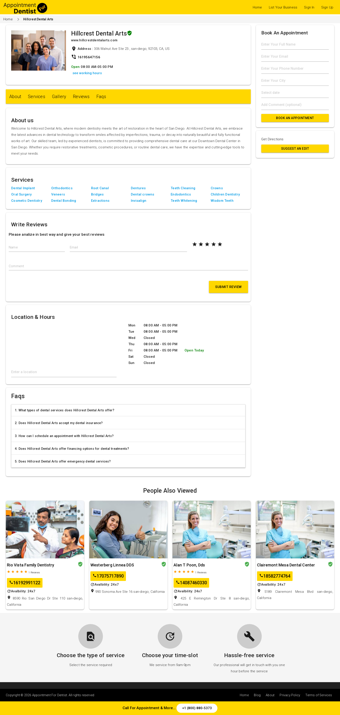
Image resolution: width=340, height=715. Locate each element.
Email (74, 247)
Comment (16, 266)
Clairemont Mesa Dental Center (286, 565)
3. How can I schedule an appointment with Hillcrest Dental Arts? (64, 436)
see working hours (87, 73)
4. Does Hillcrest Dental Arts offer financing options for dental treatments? (72, 448)
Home (257, 7)
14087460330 (191, 582)
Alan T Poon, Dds (189, 565)
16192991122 (24, 582)
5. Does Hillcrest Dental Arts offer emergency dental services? (63, 461)
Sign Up (327, 7)
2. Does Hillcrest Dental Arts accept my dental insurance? (59, 423)
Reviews (81, 96)
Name (13, 247)
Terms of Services (318, 695)
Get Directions (272, 139)
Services (36, 96)
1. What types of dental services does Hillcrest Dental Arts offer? (64, 410)
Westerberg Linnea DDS (112, 565)
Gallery (59, 96)
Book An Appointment (295, 118)
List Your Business (283, 7)
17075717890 (108, 576)
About (15, 96)
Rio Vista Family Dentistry (30, 565)
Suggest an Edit (295, 148)
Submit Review (228, 287)
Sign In (309, 7)
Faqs (101, 96)
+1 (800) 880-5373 (197, 708)
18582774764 (274, 576)
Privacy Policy (290, 695)
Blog (257, 695)
